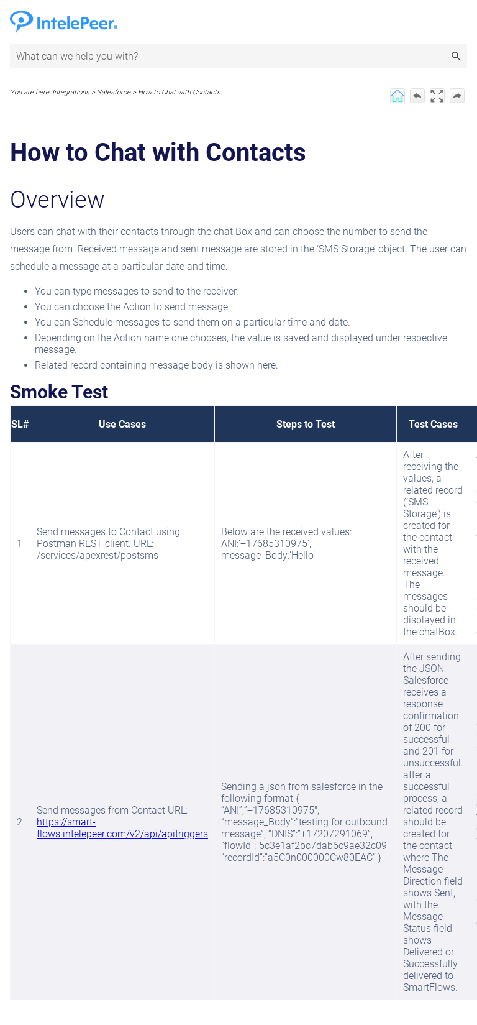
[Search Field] (238, 56)
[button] (456, 56)
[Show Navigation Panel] (460, 22)
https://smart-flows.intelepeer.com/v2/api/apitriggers (122, 828)
